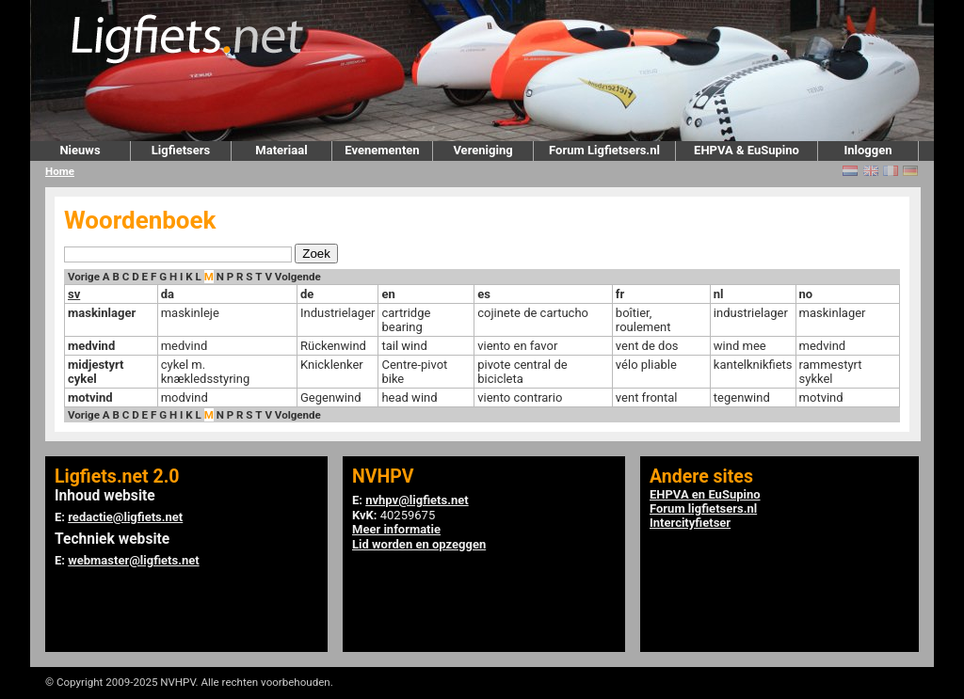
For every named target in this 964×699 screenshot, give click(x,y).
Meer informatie (396, 529)
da (167, 294)
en (387, 294)
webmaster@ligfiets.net (133, 560)
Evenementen (382, 150)
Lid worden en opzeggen (419, 544)
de (306, 294)
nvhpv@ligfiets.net (416, 500)
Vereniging (482, 150)
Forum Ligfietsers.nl (604, 150)
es (483, 294)
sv (74, 294)
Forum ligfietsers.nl (703, 508)
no (806, 294)
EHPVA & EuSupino (746, 150)
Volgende (298, 276)
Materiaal (281, 150)
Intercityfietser (690, 523)
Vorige (84, 276)
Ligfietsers (181, 150)
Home (59, 171)
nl (719, 294)
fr (620, 294)
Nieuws (79, 150)
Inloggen (868, 150)
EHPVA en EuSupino (705, 494)
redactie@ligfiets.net (125, 517)
